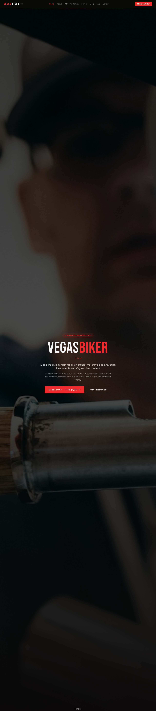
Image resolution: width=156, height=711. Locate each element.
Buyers (84, 4)
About (59, 4)
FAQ (98, 4)
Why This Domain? (98, 390)
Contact (106, 4)
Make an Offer (143, 4)
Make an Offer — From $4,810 (64, 390)
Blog (92, 4)
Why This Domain (72, 4)
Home (51, 4)
